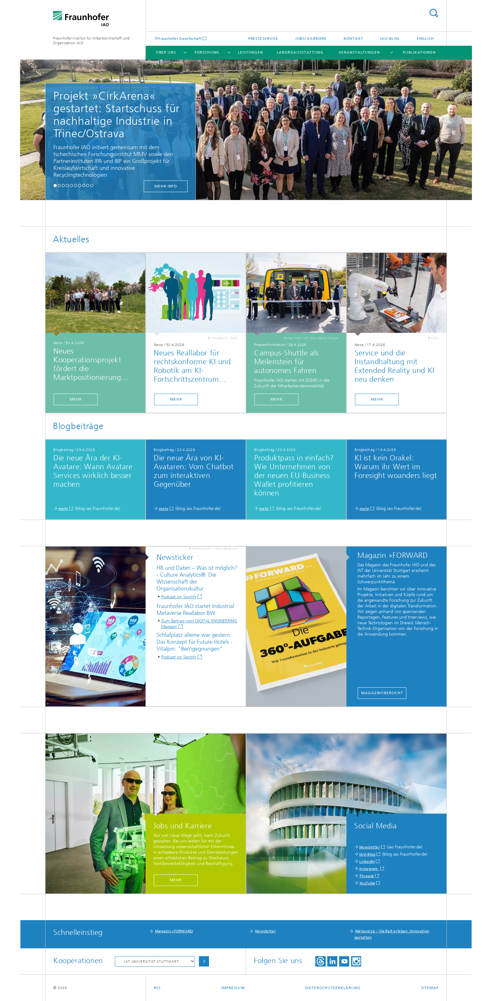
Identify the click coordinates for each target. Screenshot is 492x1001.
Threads (366, 876)
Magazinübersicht (382, 693)
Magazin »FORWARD (174, 931)
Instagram (369, 869)
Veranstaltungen (359, 52)
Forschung (207, 52)
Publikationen (419, 52)
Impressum (233, 988)
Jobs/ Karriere (311, 38)
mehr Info (165, 186)
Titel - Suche (434, 13)
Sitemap (430, 988)
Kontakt (353, 38)
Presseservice (263, 38)
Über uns (166, 52)
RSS (157, 988)
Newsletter (369, 847)
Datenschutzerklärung (332, 988)
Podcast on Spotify (178, 597)
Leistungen (250, 52)
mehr (76, 399)
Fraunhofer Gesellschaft (180, 38)
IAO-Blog (390, 38)
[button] (55, 185)
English (425, 38)
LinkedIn (367, 861)
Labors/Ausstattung (300, 52)
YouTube (367, 883)
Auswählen (204, 961)
